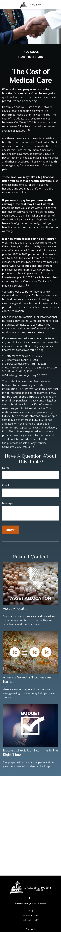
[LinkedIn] (30, 898)
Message (7, 503)
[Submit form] (10, 530)
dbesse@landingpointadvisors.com (30, 903)
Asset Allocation (16, 608)
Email (5, 485)
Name (5, 467)
